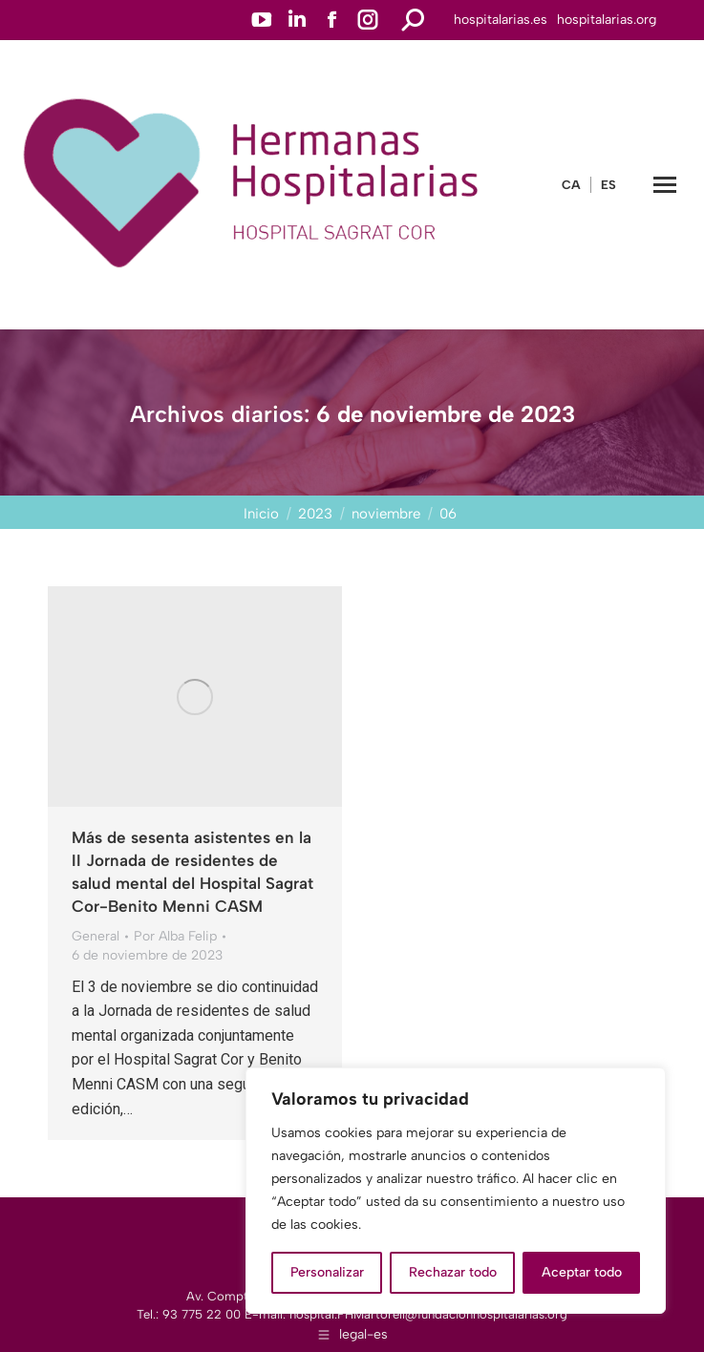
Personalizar (327, 1272)
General (95, 936)
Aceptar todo (582, 1272)
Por (175, 936)
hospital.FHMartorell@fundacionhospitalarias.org (428, 1314)
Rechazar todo (453, 1272)
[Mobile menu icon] (665, 184)
